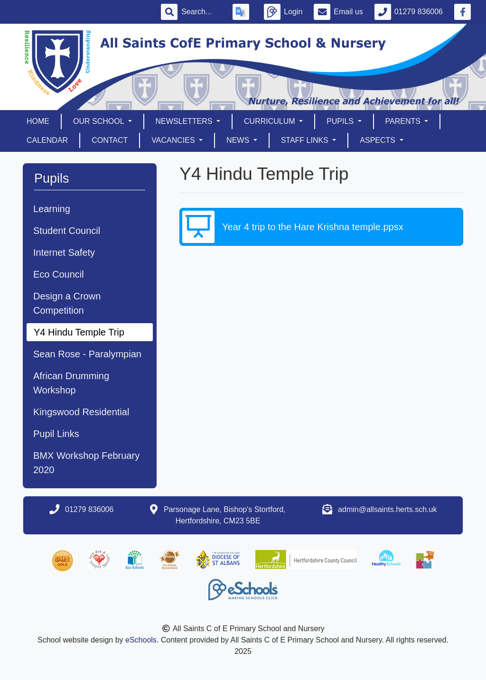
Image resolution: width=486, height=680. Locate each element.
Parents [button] (404, 121)
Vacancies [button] (174, 140)
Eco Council (58, 274)
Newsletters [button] (185, 121)
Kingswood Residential (81, 412)
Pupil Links (56, 433)
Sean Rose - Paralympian (87, 354)
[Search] (201, 12)
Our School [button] (99, 121)
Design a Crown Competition (67, 303)
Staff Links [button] (306, 140)
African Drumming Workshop (71, 383)
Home (38, 121)
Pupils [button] (341, 121)
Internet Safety (64, 252)
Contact (110, 140)
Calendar (47, 140)
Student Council (66, 230)
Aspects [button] (378, 140)
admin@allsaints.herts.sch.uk (387, 509)
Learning (51, 209)
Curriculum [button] (270, 121)
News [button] (238, 140)
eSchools (141, 640)
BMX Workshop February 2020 (86, 462)
